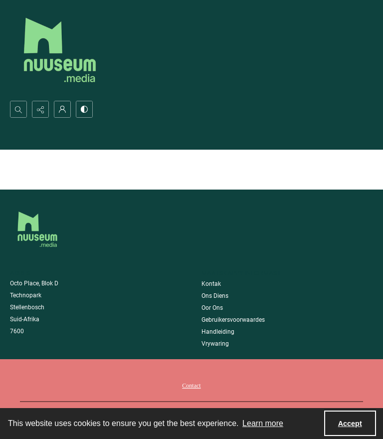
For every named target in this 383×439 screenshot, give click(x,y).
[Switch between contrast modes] (84, 109)
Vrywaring (215, 343)
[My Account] (62, 109)
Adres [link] (20, 273)
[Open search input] (18, 109)
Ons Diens (214, 295)
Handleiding (217, 331)
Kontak (211, 283)
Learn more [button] (262, 423)
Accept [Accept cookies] (350, 424)
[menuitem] (191, 385)
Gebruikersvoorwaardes (233, 319)
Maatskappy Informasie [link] (241, 273)
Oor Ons (212, 307)
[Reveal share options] (40, 109)
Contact (191, 385)
